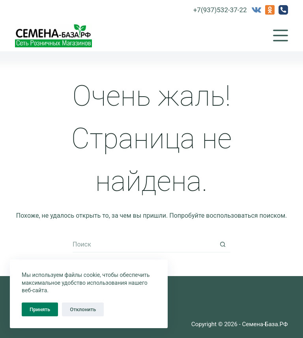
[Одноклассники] (270, 10)
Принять (40, 309)
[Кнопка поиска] (222, 244)
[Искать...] (144, 244)
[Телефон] (283, 10)
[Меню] (280, 35)
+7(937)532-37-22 (220, 10)
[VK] (256, 10)
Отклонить (83, 309)
